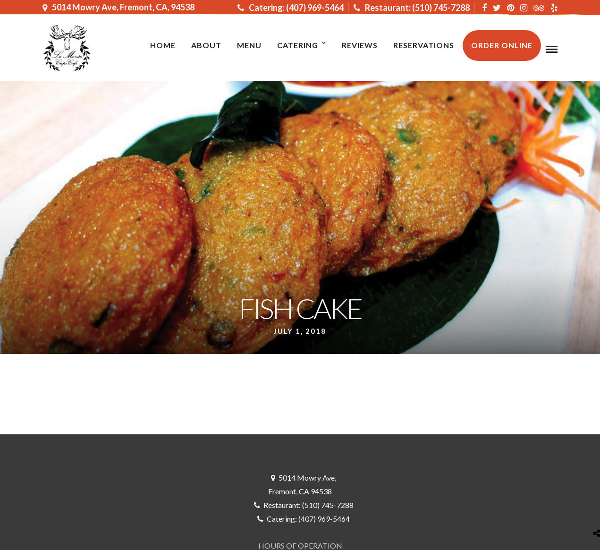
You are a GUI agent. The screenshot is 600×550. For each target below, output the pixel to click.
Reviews (360, 45)
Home (163, 45)
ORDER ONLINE (501, 45)
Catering (297, 45)
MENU (249, 45)
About (206, 45)
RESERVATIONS (423, 45)
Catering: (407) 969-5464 (290, 7)
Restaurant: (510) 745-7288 (412, 7)
